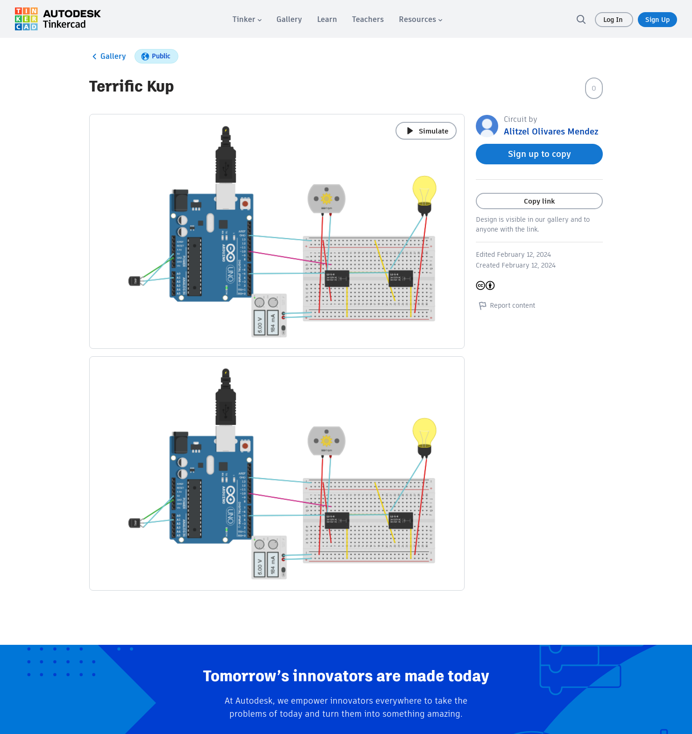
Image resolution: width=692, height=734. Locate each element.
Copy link (539, 201)
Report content (505, 305)
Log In (614, 19)
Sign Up (657, 19)
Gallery (107, 56)
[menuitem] (247, 19)
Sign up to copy (539, 154)
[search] (581, 19)
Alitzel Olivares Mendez (551, 131)
